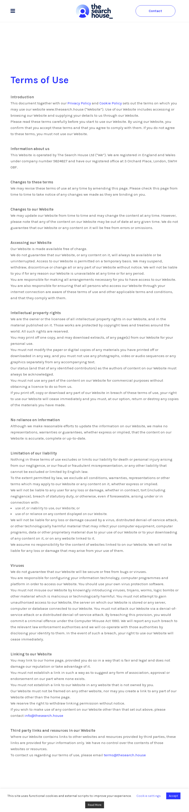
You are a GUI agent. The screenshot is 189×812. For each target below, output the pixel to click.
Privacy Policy (79, 103)
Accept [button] (173, 796)
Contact (155, 11)
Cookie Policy (110, 103)
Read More (94, 805)
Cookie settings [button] (148, 796)
